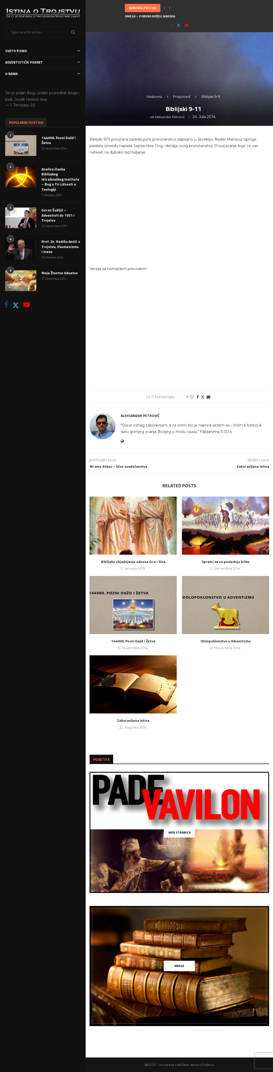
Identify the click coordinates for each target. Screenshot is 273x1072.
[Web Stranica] (179, 832)
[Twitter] (15, 304)
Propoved (181, 96)
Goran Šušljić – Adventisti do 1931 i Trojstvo (58, 215)
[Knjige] (179, 966)
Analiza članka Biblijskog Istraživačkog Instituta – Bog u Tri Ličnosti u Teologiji (60, 179)
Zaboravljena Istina (133, 720)
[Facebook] (6, 304)
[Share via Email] (208, 397)
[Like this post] (192, 397)
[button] (164, 8)
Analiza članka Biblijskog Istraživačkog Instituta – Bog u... (173, 16)
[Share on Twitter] (202, 397)
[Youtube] (26, 304)
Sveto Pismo (42, 51)
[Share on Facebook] (198, 397)
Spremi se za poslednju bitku (225, 561)
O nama (42, 73)
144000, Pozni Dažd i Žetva (59, 140)
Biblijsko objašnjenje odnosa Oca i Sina (133, 561)
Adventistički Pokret (42, 62)
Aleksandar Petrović (170, 117)
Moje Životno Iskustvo (60, 273)
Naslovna (154, 96)
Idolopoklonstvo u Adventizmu (226, 641)
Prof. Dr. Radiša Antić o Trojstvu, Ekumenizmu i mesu (61, 246)
